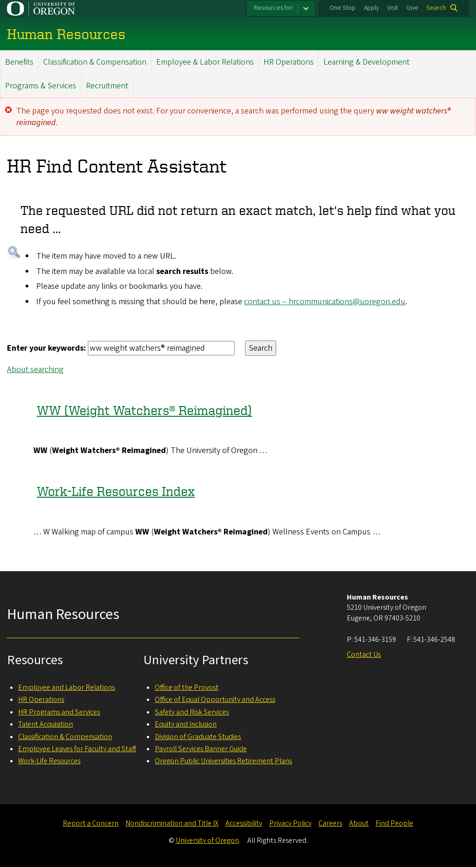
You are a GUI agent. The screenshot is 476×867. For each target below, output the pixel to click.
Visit (392, 8)
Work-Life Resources (49, 761)
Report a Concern (91, 823)
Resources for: (274, 8)
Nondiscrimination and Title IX (172, 823)
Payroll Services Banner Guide (201, 749)
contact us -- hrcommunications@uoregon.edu (324, 301)
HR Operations (289, 62)
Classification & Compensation (94, 62)
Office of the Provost (186, 687)
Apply (371, 8)
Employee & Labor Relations (205, 62)
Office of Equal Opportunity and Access (215, 699)
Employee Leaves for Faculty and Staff (77, 749)
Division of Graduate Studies (198, 737)
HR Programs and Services (59, 712)
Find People (394, 823)
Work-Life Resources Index (116, 491)
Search (436, 8)
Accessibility (243, 823)
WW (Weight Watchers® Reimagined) (144, 410)
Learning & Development (367, 62)
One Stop (343, 8)
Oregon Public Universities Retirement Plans (223, 761)
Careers (330, 823)
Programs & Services (40, 86)
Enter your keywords (45, 348)
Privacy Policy (290, 823)
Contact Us (364, 654)
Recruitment (107, 86)
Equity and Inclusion (186, 724)
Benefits (19, 62)
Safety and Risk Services (192, 712)
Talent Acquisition (45, 724)
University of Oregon (207, 840)
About (359, 823)
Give (412, 8)
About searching (35, 369)
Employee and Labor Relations (66, 687)
